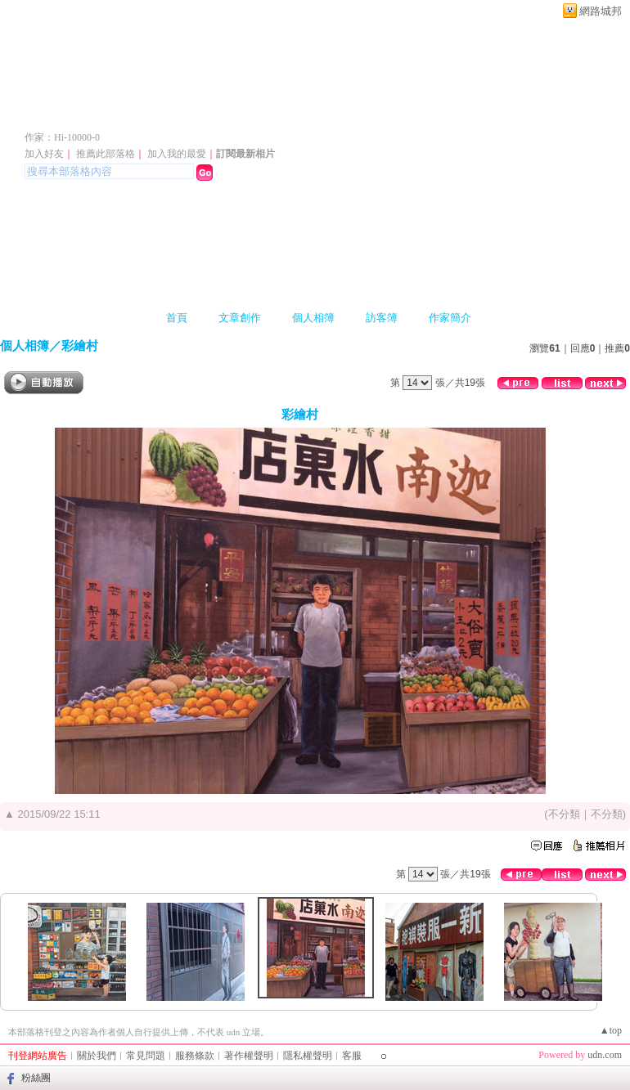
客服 (352, 1055)
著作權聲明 (248, 1055)
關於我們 (96, 1055)
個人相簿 (313, 318)
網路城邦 (600, 11)
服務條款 (194, 1055)
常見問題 (145, 1055)
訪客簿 (382, 318)
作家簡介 (450, 318)
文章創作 (239, 318)
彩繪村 (79, 345)
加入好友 (44, 153)
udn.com (604, 1055)
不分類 (564, 814)
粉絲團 (36, 1077)
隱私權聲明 (307, 1055)
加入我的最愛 (176, 153)
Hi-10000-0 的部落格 (127, 113)
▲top (611, 1030)
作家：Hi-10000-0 (62, 137)
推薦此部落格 (105, 153)
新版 (299, 113)
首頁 (176, 318)
